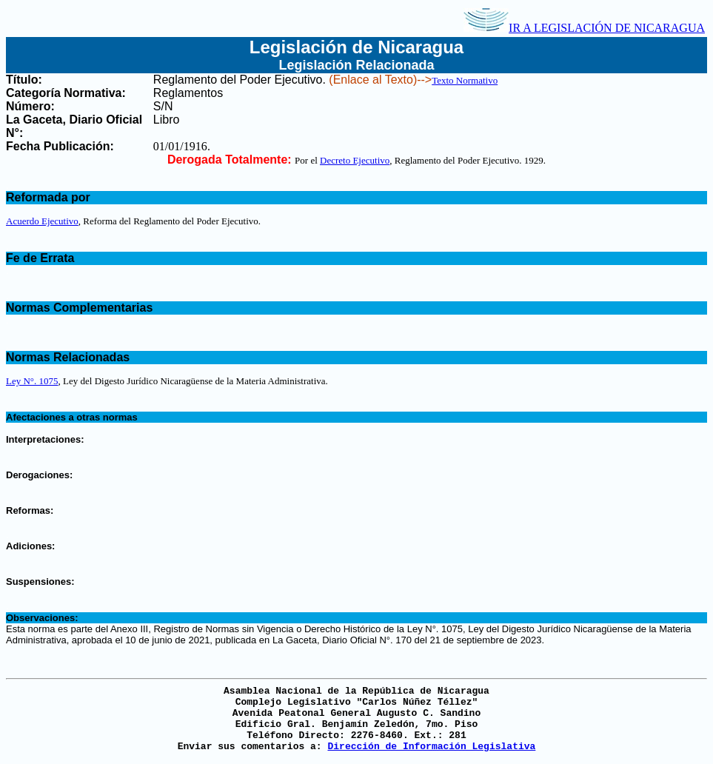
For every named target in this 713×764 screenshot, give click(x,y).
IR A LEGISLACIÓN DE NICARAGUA (584, 27)
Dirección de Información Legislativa (431, 746)
